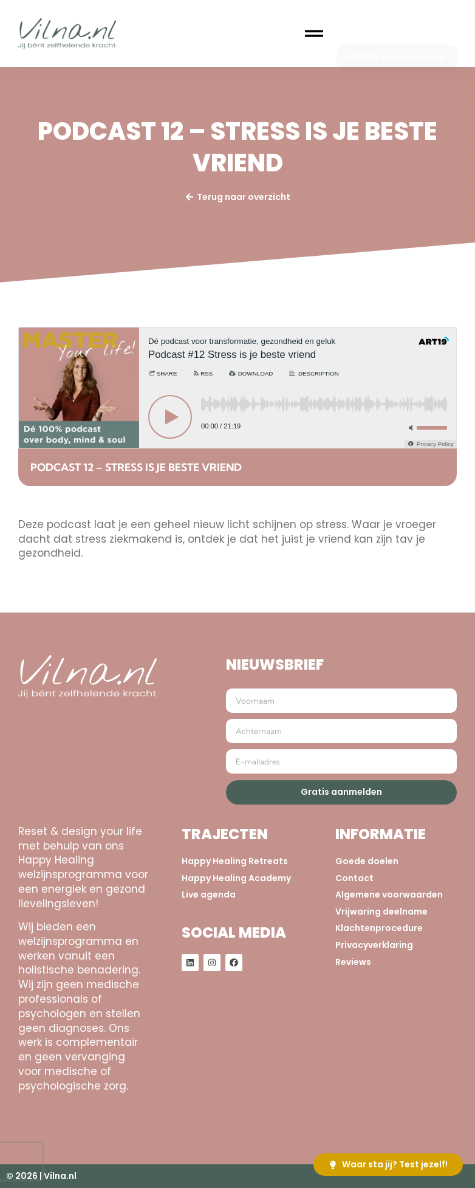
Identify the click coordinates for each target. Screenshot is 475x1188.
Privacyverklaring (374, 945)
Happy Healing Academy (236, 878)
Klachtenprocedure (379, 928)
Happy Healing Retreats (235, 861)
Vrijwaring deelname (381, 912)
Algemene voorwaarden (389, 895)
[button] (313, 33)
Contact (354, 878)
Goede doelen (366, 861)
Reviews (353, 962)
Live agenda (209, 895)
